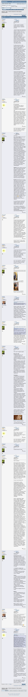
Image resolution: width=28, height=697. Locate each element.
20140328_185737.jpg (17, 280)
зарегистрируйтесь (13, 5)
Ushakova (3, 19)
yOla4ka (3, 296)
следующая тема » (23, 14)
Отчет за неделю (17, 551)
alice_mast (4, 214)
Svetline (3, 244)
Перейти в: (6, 690)
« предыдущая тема (16, 14)
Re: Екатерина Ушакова (17, 20)
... (8, 15)
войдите (7, 5)
